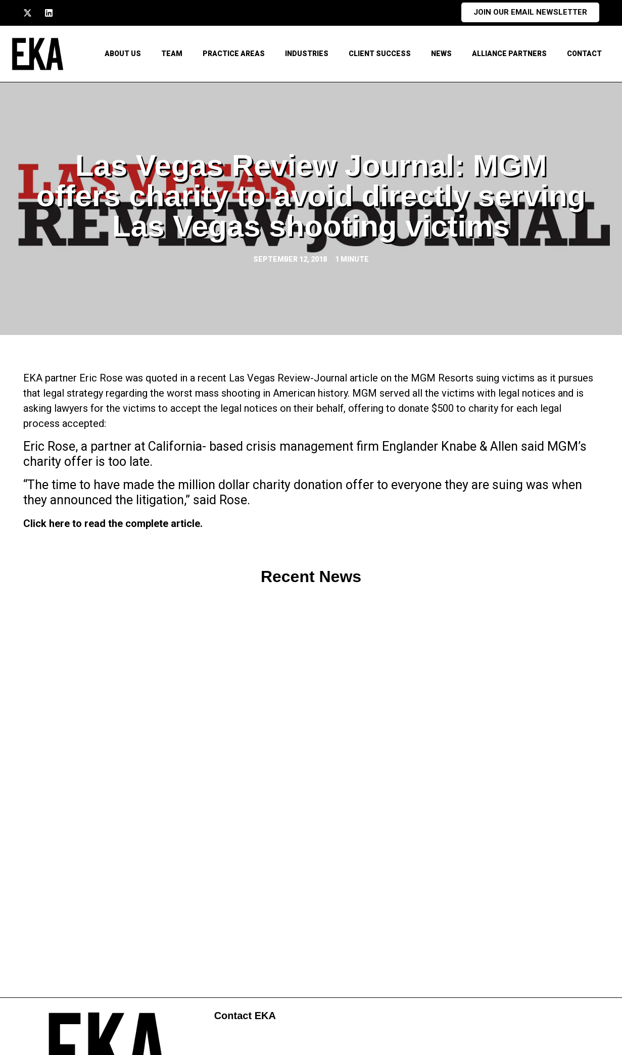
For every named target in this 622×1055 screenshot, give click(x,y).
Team (171, 54)
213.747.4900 (107, 980)
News (441, 54)
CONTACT (584, 54)
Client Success (380, 54)
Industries (306, 54)
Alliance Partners (509, 54)
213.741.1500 (107, 961)
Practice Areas (234, 54)
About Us (123, 54)
